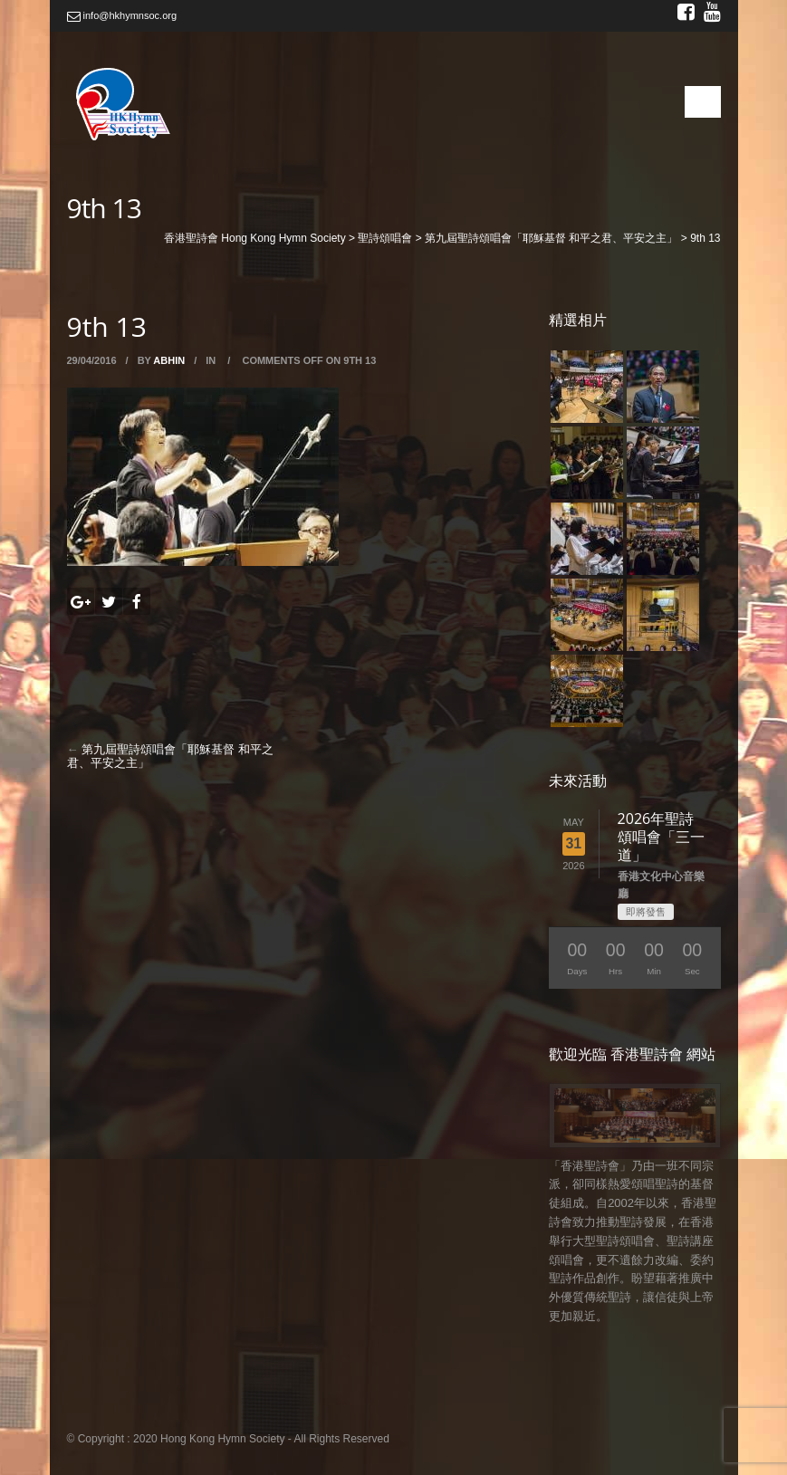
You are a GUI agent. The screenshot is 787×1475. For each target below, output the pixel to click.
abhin (169, 360)
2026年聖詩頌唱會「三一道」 (661, 837)
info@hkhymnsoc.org (122, 15)
